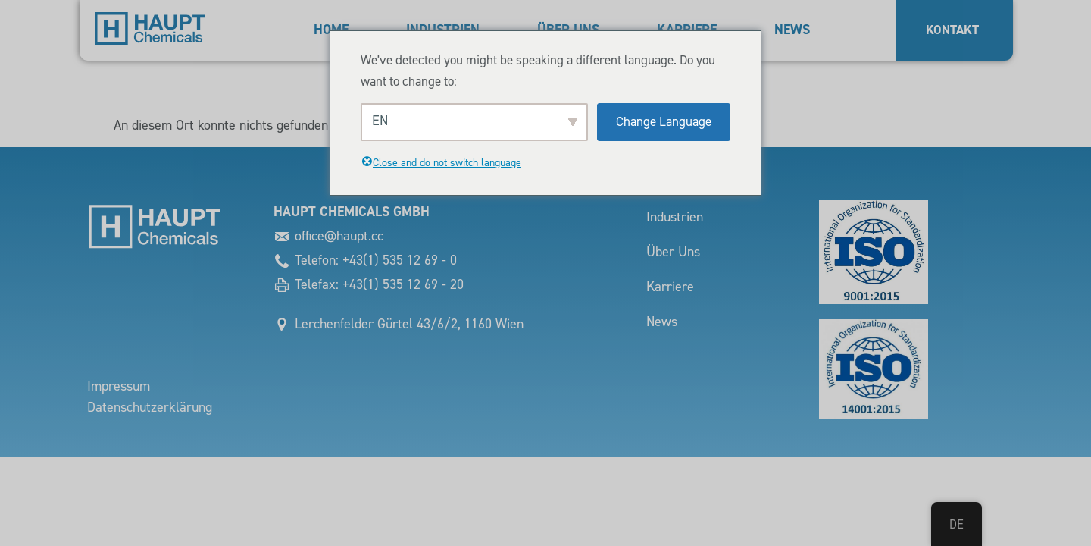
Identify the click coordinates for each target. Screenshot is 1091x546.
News (792, 30)
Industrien (674, 217)
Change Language (663, 122)
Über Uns (673, 252)
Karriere (670, 287)
